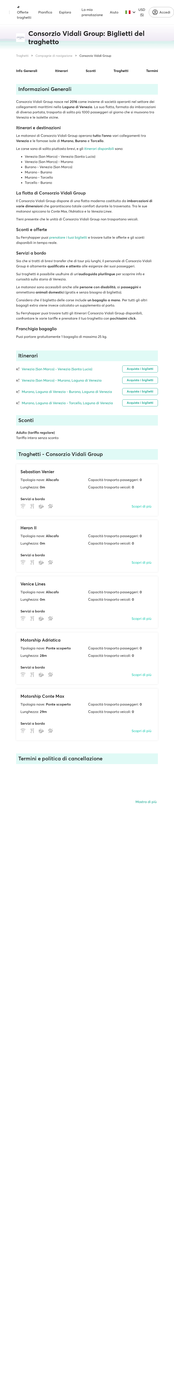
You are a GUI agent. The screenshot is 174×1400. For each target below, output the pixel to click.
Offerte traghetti (24, 12)
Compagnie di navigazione (53, 56)
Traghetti (22, 56)
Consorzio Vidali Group (95, 56)
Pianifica (45, 12)
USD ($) (141, 12)
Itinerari (61, 71)
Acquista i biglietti (140, 369)
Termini (152, 71)
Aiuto (114, 12)
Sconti (91, 71)
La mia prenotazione (92, 12)
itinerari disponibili (99, 148)
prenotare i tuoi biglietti (68, 237)
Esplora (65, 12)
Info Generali (26, 71)
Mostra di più (146, 802)
